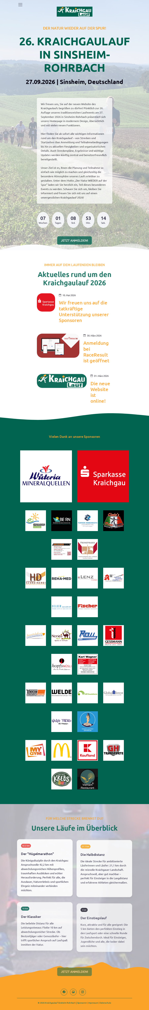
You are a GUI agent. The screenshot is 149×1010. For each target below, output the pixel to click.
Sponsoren (82, 1002)
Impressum (93, 1002)
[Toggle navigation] (20, 4)
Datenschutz (105, 1002)
